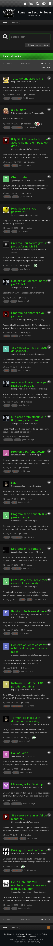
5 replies (27, 193)
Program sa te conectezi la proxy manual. (29, 515)
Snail (13, 756)
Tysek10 (14, 180)
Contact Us (22, 937)
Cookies (32, 937)
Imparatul (15, 892)
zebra (13, 288)
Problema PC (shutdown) (28, 451)
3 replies (25, 265)
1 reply (23, 533)
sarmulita (15, 455)
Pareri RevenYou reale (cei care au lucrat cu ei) (29, 581)
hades (13, 853)
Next (43, 63)
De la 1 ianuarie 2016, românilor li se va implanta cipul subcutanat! (28, 885)
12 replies (25, 367)
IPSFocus (20, 934)
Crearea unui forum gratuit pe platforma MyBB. (29, 244)
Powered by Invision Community (26, 942)
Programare (34, 149)
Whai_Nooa (15, 787)
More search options (38, 45)
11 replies (24, 298)
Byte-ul (14, 113)
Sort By (46, 67)
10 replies (26, 499)
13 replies (26, 332)
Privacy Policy (41, 934)
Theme (29, 934)
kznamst (14, 215)
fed (12, 82)
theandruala (16, 552)
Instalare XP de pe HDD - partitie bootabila (28, 684)
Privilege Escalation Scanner (30, 850)
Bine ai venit (38, 486)
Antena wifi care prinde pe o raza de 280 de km (30, 384)
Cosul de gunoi (39, 180)
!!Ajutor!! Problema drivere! (29, 611)
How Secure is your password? (24, 210)
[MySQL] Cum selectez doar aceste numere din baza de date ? (30, 142)
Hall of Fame (19, 753)
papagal (14, 690)
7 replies (24, 467)
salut (14, 482)
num (13, 521)
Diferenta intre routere (26, 548)
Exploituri (34, 288)
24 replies (29, 95)
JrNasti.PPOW (17, 250)
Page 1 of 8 (26, 63)
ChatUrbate (19, 177)
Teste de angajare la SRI (27, 78)
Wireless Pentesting (39, 389)
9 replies (26, 124)
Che (12, 149)
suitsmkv (15, 615)
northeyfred (16, 354)
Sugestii (33, 756)
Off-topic (32, 82)
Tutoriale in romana (41, 724)
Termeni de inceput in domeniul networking (25, 719)
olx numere (18, 110)
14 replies (26, 228)
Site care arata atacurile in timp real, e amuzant (28, 418)
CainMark (15, 486)
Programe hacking (36, 320)
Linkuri (35, 215)
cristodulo (15, 655)
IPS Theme (8, 934)
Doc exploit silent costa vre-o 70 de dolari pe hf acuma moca (30, 648)
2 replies (25, 668)
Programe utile (38, 113)
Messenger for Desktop (27, 784)
